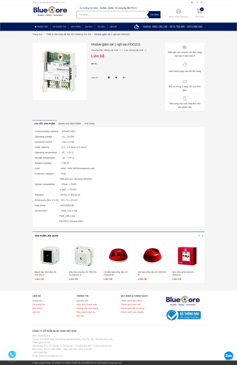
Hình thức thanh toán (87, 304)
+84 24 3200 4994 (52, 349)
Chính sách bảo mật (130, 304)
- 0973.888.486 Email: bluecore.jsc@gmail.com (47, 354)
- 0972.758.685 (84, 349)
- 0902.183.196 (69, 349)
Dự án (89, 27)
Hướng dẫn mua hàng (87, 308)
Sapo (125, 363)
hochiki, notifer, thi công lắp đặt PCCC (118, 8)
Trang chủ (41, 27)
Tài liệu (101, 27)
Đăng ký (184, 17)
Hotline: (172, 26)
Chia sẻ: (94, 78)
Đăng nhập (174, 17)
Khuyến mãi (82, 301)
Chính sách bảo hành (131, 301)
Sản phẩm (76, 27)
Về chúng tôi (59, 27)
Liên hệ (113, 27)
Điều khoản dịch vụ (86, 312)
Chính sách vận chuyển (132, 312)
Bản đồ (80, 316)
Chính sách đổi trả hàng (132, 308)
